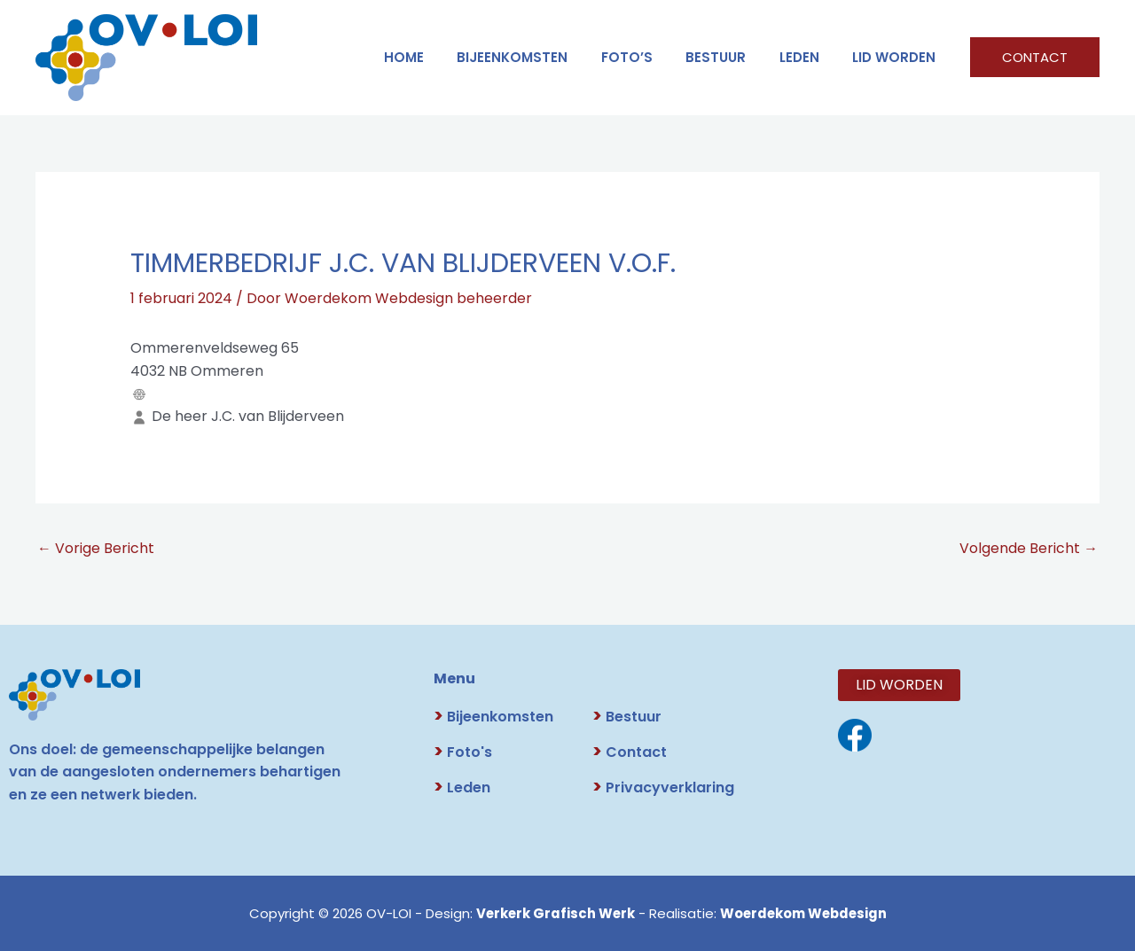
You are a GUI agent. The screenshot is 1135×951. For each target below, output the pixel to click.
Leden (462, 788)
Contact (629, 753)
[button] (1035, 57)
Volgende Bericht (1028, 548)
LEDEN (809, 57)
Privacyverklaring (663, 788)
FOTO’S (650, 57)
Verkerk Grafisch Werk (552, 913)
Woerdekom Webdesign (804, 913)
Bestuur (626, 717)
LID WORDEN (897, 57)
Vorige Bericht (95, 548)
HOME (440, 57)
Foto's (463, 753)
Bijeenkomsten (542, 57)
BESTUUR (732, 57)
